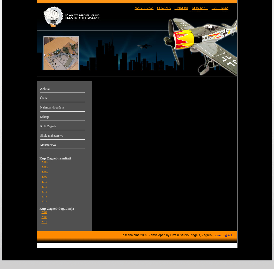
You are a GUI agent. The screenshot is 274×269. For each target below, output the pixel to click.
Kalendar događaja (52, 107)
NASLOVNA (144, 8)
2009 (44, 176)
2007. (45, 166)
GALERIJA (220, 8)
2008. (45, 171)
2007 (44, 212)
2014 (44, 201)
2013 (44, 196)
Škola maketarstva (51, 135)
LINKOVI (181, 8)
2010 (44, 181)
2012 (44, 191)
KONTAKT (200, 8)
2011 (44, 186)
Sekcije (44, 117)
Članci (44, 98)
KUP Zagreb (48, 126)
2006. (45, 162)
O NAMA (164, 8)
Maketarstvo (48, 145)
